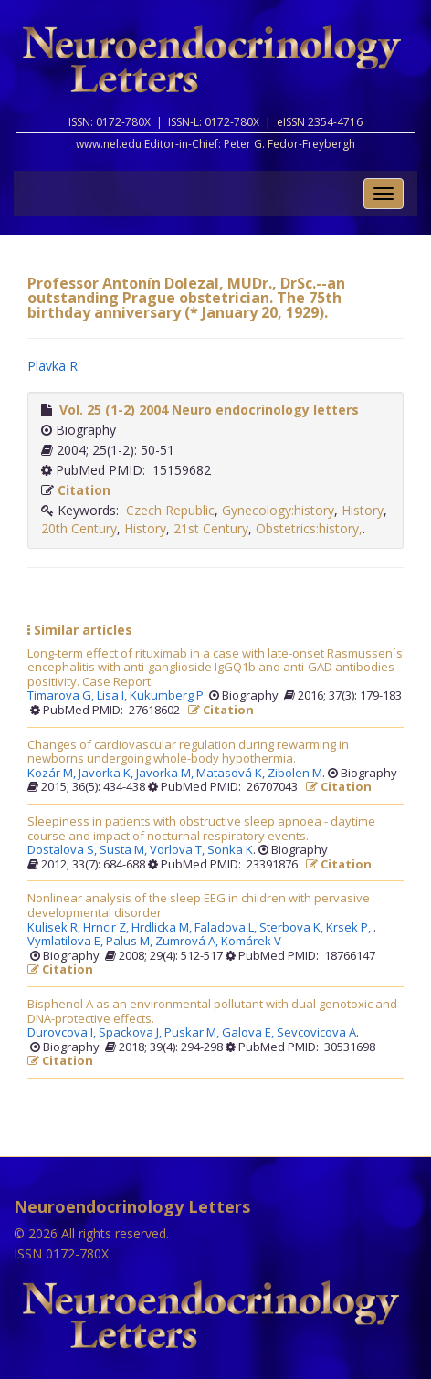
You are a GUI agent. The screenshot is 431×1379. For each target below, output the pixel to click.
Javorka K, (107, 773)
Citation (84, 490)
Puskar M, (193, 1033)
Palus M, (130, 941)
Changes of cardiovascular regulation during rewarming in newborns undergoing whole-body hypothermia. (188, 752)
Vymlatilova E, (66, 941)
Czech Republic (170, 510)
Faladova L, (226, 928)
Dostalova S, (63, 850)
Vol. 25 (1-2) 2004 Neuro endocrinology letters (209, 409)
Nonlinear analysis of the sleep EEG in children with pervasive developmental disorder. (198, 905)
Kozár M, (53, 773)
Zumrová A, (188, 941)
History (363, 510)
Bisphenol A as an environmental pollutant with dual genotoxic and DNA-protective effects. (212, 1011)
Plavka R (52, 365)
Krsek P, (349, 928)
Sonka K (230, 850)
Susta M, (125, 850)
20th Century (79, 528)
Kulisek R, (55, 928)
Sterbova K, (292, 928)
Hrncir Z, (107, 928)
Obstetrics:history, (309, 528)
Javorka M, (166, 773)
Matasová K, (232, 773)
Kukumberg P (167, 696)
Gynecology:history (278, 510)
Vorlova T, (178, 850)
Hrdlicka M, (162, 928)
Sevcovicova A (316, 1033)
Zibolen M (295, 773)
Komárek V (251, 941)
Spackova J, (131, 1033)
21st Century (210, 528)
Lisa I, (113, 696)
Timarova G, (62, 696)
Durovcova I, (63, 1033)
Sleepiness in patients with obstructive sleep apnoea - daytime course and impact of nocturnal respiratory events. (201, 829)
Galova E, (249, 1033)
